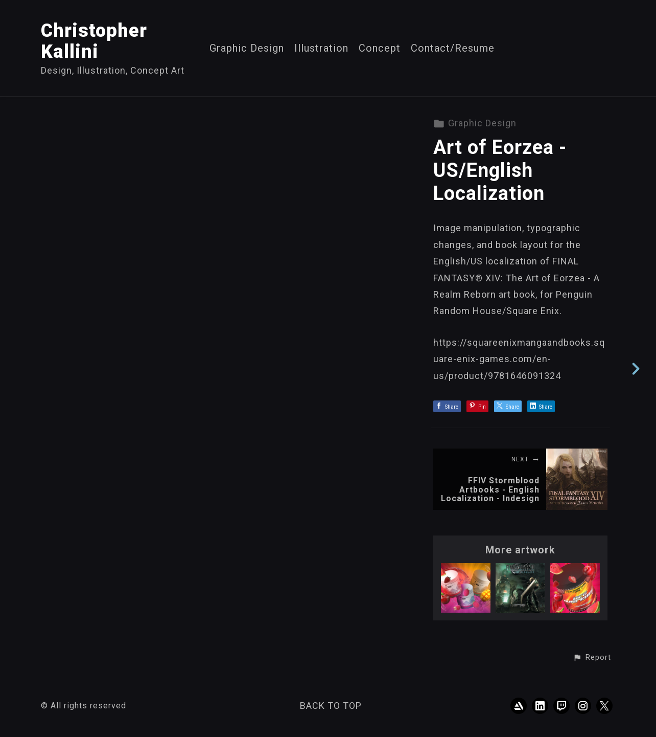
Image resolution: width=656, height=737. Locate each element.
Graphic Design (246, 48)
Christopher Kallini (94, 41)
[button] (592, 657)
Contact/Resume (453, 48)
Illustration (321, 48)
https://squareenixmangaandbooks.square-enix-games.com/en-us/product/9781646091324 (519, 359)
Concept (380, 48)
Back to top (331, 705)
